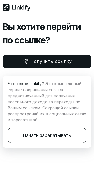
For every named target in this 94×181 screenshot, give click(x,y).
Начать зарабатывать (47, 135)
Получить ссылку (47, 61)
